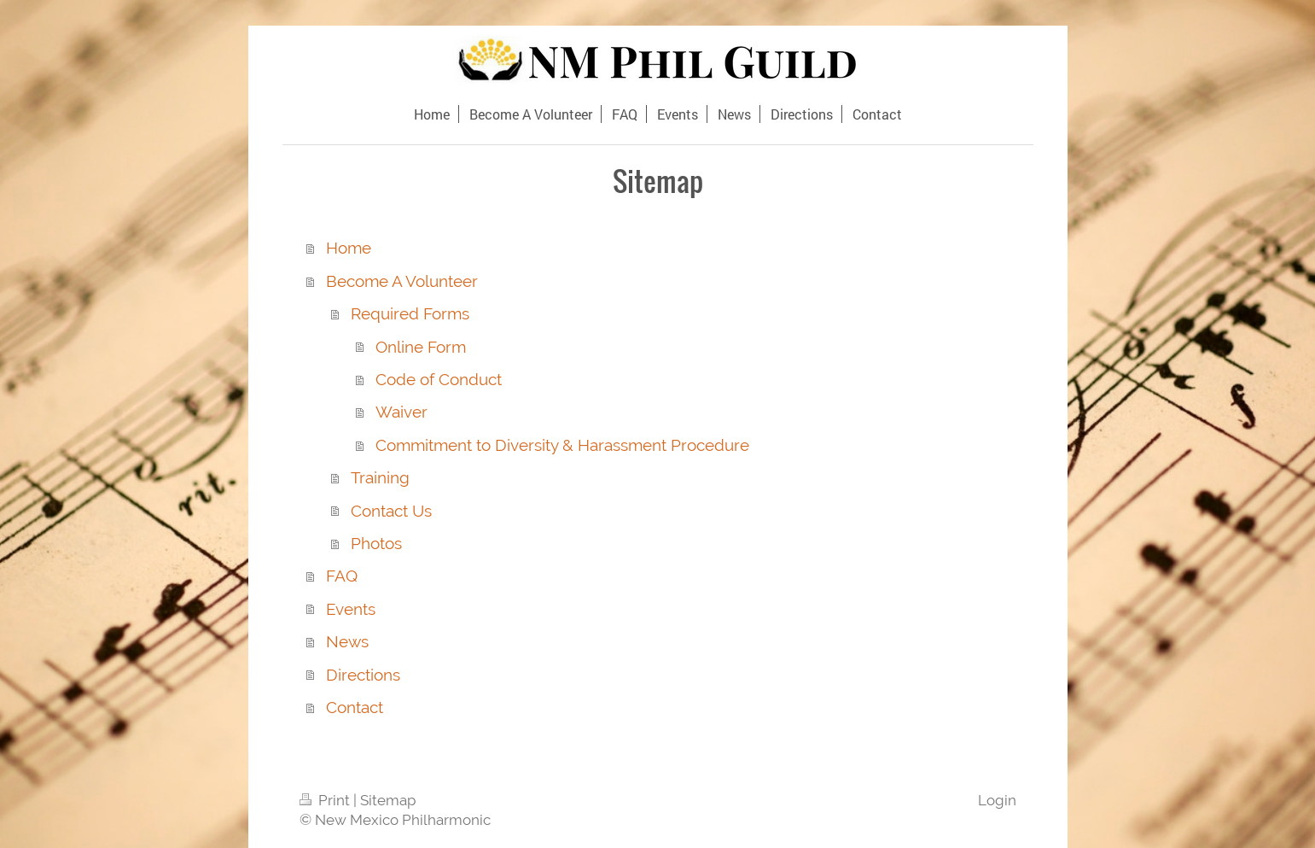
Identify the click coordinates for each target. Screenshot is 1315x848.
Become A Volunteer (402, 281)
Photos (376, 543)
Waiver (401, 411)
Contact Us (391, 510)
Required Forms (410, 313)
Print (326, 800)
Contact (354, 707)
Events (350, 608)
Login (997, 800)
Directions (363, 674)
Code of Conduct (438, 379)
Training (380, 477)
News (347, 641)
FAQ (342, 575)
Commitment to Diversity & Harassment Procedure (562, 445)
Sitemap (388, 800)
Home (348, 247)
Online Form (420, 346)
